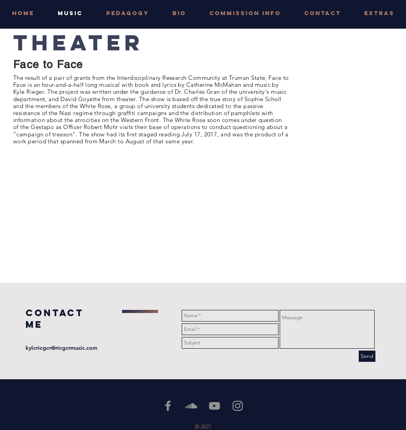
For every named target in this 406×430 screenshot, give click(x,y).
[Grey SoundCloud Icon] (191, 406)
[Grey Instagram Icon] (237, 406)
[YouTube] (214, 406)
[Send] (367, 356)
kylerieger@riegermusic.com (61, 347)
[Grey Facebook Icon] (168, 406)
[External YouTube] (106, 215)
